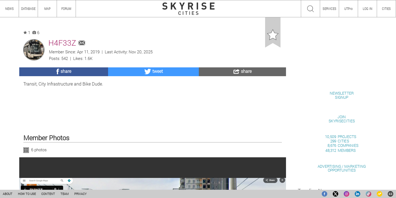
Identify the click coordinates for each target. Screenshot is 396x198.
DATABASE (28, 8)
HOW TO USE (27, 194)
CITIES (386, 8)
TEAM (65, 194)
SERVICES (329, 8)
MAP (47, 8)
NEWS (9, 8)
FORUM (66, 8)
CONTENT (48, 194)
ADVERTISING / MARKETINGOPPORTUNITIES (342, 168)
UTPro (348, 8)
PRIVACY (80, 194)
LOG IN (367, 8)
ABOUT (7, 194)
